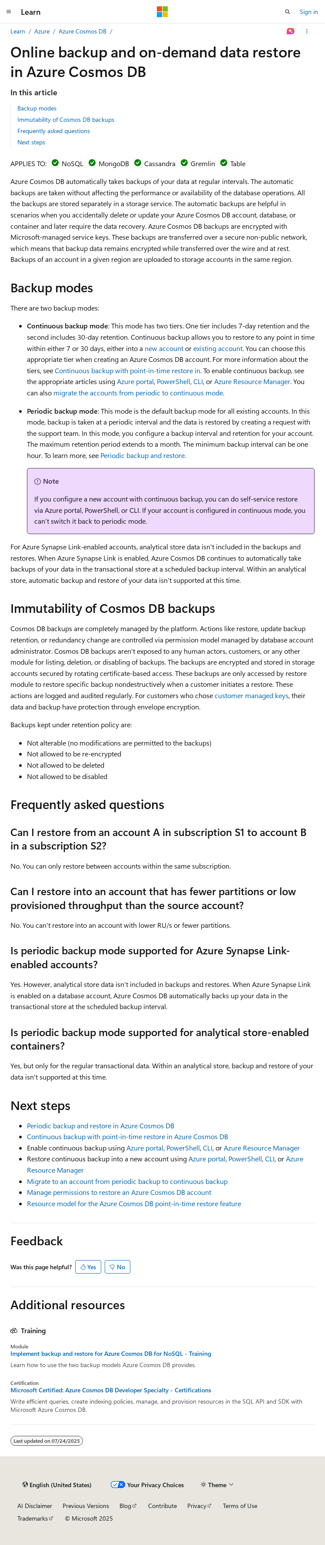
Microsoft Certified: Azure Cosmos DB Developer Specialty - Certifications (110, 1390)
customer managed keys (252, 695)
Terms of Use (240, 1506)
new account (164, 348)
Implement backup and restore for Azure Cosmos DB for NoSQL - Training (110, 1354)
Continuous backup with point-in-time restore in (127, 370)
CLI (198, 381)
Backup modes (36, 108)
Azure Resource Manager (252, 381)
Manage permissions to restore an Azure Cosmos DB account (119, 1192)
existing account (217, 348)
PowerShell (173, 381)
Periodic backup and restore (142, 455)
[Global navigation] (8, 12)
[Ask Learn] (290, 31)
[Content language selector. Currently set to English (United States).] (57, 1484)
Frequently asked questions (53, 131)
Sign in (309, 11)
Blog (125, 1506)
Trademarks (32, 1518)
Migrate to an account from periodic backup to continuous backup (127, 1181)
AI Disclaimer (34, 1506)
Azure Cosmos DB (82, 31)
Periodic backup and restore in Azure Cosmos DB (100, 1125)
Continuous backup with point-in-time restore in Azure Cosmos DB (127, 1136)
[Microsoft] (162, 11)
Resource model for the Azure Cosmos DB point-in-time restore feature (134, 1203)
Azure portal (135, 381)
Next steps (31, 142)
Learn (17, 31)
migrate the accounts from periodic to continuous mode (138, 392)
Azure (42, 31)
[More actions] (307, 31)
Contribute (162, 1506)
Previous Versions (86, 1506)
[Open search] (287, 12)
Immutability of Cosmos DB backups (65, 119)
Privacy (196, 1506)
